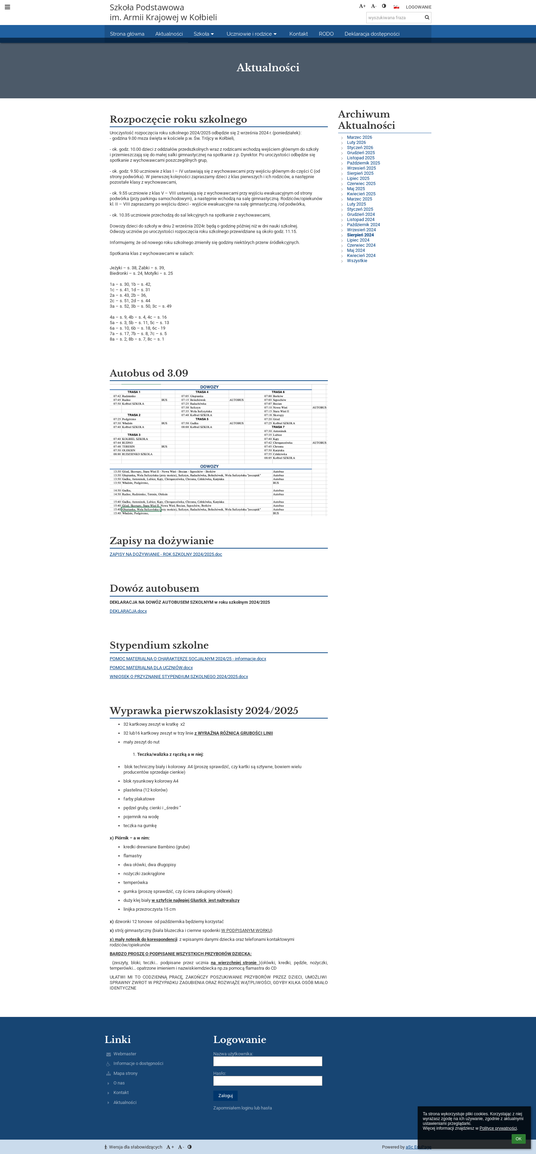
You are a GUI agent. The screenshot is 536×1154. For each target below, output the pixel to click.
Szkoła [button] (205, 34)
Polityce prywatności (498, 1128)
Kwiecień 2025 (361, 193)
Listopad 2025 (360, 157)
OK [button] (519, 1139)
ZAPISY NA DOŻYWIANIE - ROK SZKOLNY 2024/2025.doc (166, 554)
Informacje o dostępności (138, 1063)
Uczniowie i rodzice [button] (252, 34)
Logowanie (418, 7)
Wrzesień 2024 (361, 229)
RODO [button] (326, 34)
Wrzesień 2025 (361, 168)
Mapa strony (126, 1073)
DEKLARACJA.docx (128, 611)
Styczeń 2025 (360, 209)
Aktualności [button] (169, 34)
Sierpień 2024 (360, 234)
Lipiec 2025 (358, 178)
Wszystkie (357, 260)
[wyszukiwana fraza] (398, 17)
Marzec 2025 (359, 198)
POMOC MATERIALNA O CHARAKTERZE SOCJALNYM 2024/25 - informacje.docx (188, 658)
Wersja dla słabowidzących (134, 1147)
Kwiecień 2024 (361, 255)
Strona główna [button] (127, 34)
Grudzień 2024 (361, 214)
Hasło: (219, 1073)
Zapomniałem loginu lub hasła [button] (242, 1107)
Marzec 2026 (359, 137)
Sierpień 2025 (360, 173)
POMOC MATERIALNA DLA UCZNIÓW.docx (151, 667)
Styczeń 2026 (360, 147)
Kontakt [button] (298, 34)
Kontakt (121, 1092)
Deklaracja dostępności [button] (372, 34)
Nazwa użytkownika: (233, 1053)
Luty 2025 (356, 204)
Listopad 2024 (360, 219)
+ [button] (362, 6)
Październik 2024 (363, 224)
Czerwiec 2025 (361, 183)
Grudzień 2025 (361, 152)
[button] (396, 7)
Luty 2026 (356, 142)
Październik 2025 (363, 162)
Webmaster (125, 1053)
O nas (119, 1082)
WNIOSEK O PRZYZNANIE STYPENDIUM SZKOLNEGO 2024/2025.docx (179, 676)
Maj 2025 (356, 188)
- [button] (374, 6)
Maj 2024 (356, 250)
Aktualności (125, 1102)
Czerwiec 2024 (361, 245)
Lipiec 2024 (358, 240)
